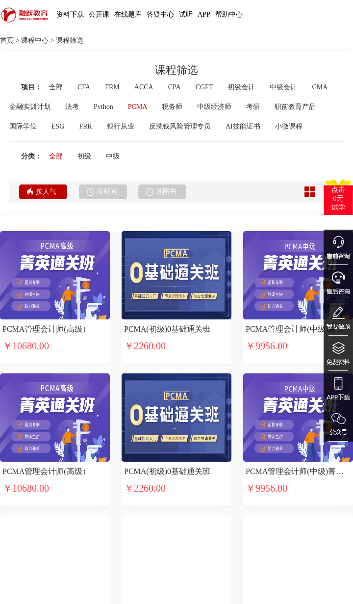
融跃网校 (92, 566)
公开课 (99, 14)
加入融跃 (53, 591)
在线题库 (128, 14)
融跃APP (92, 591)
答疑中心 (160, 14)
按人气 (41, 191)
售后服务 (132, 591)
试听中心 (13, 566)
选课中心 (13, 591)
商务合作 (171, 591)
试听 (186, 14)
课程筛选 (69, 40)
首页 (7, 40)
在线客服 (132, 566)
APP (204, 14)
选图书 (161, 192)
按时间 (102, 192)
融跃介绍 (53, 566)
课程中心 (35, 40)
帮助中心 (229, 14)
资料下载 (70, 14)
